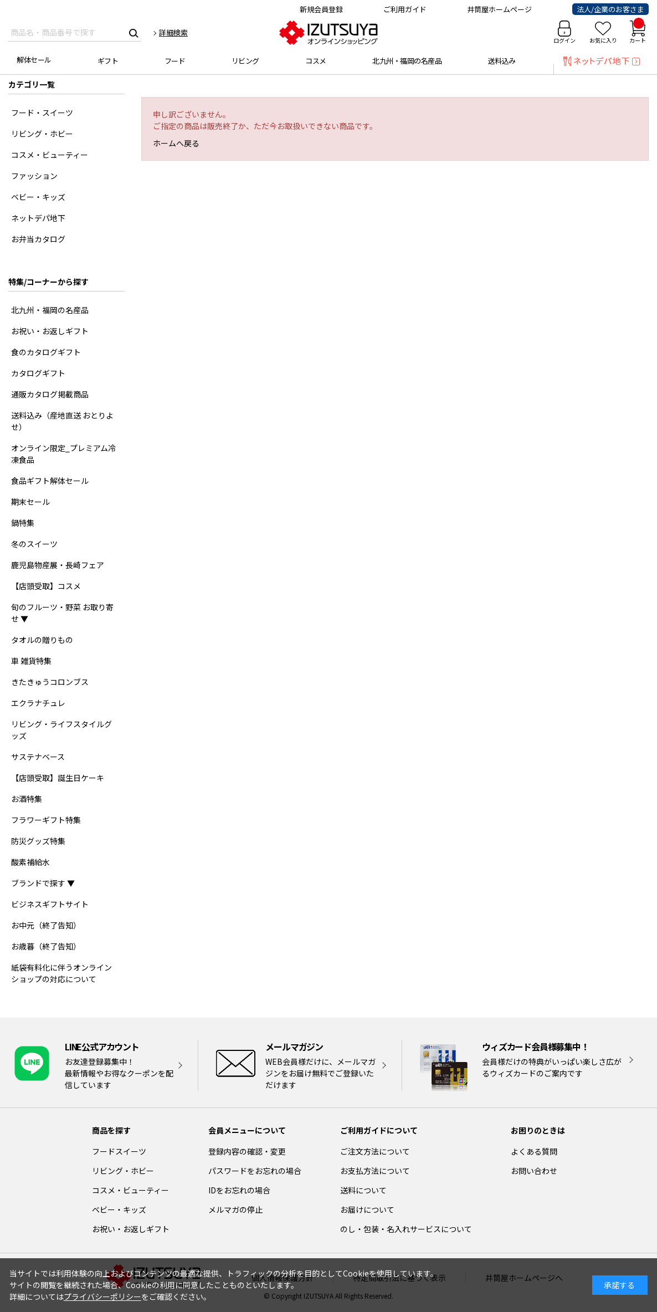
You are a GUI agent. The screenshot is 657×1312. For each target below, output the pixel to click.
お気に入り (603, 40)
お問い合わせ (534, 1170)
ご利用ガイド (405, 9)
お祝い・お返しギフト (131, 1228)
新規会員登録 (321, 9)
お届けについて (367, 1209)
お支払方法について (375, 1170)
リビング (245, 60)
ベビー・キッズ (119, 1209)
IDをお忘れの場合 (239, 1190)
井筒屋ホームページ (499, 9)
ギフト (108, 60)
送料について (363, 1190)
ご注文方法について (375, 1151)
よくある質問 (534, 1151)
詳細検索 (173, 32)
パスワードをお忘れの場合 (254, 1170)
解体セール (34, 59)
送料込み (502, 60)
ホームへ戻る (176, 143)
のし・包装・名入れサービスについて (406, 1228)
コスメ (315, 60)
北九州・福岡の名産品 (407, 60)
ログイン (564, 40)
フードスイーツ (119, 1151)
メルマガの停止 (235, 1209)
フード (175, 60)
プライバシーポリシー (102, 1296)
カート (637, 32)
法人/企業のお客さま (610, 9)
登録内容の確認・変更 (247, 1151)
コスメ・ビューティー (130, 1190)
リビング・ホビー (123, 1170)
